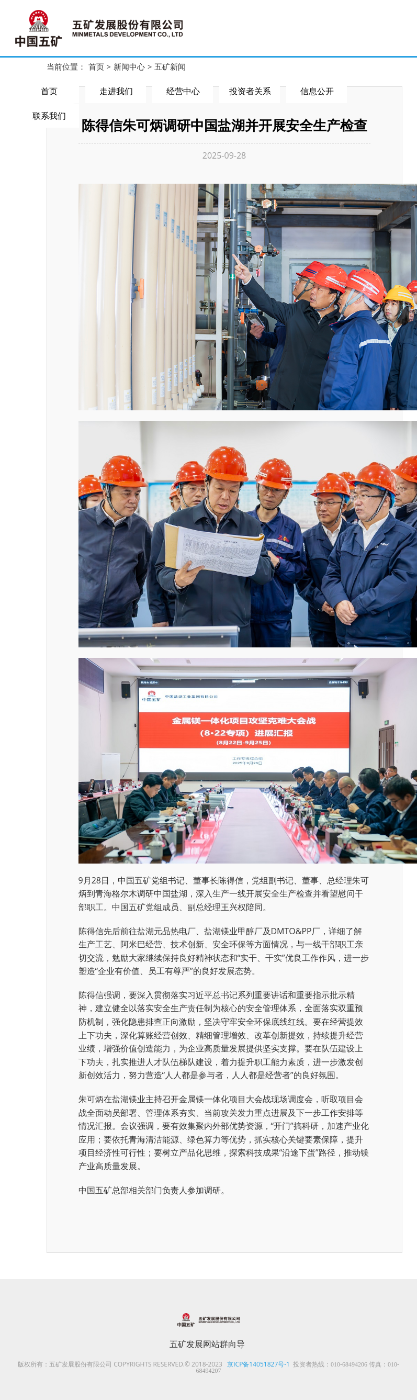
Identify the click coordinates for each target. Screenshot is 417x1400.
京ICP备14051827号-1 (258, 1364)
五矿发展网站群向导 (207, 1344)
